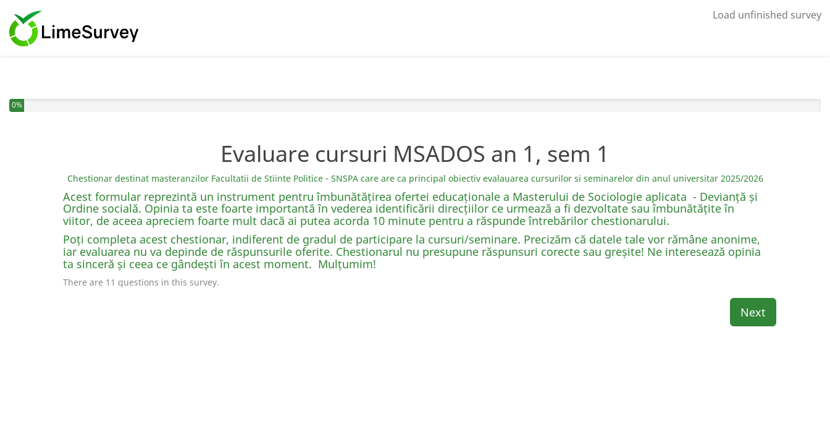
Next (753, 312)
